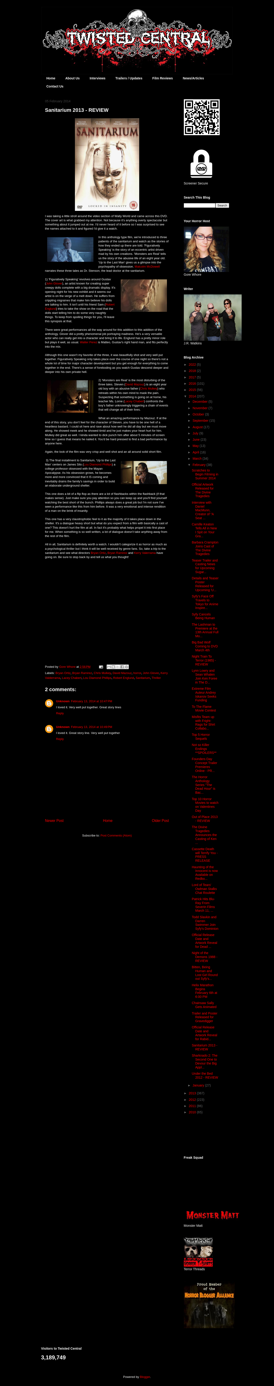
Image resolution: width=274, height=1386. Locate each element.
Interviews (97, 78)
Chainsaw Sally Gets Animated (204, 1005)
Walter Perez (88, 342)
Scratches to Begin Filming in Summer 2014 (205, 474)
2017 (193, 377)
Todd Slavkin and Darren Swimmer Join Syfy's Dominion (205, 922)
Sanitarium (143, 678)
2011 (193, 1106)
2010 (193, 1112)
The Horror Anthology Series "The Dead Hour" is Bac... (203, 784)
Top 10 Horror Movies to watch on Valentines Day (205, 804)
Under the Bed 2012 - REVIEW (205, 1075)
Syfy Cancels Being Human (203, 616)
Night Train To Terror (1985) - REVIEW (204, 660)
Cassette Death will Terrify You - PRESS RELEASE (205, 854)
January (199, 1085)
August (198, 427)
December (200, 401)
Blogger (145, 1377)
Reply (60, 713)
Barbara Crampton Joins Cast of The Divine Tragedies (205, 548)
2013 (193, 1093)
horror (137, 673)
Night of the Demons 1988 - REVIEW (204, 957)
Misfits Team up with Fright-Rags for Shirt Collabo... (203, 722)
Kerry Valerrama (145, 553)
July (196, 433)
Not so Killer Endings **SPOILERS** (204, 749)
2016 (193, 383)
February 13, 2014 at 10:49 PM (91, 727)
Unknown (63, 701)
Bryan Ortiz (98, 553)
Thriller (156, 678)
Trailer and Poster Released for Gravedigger (204, 1017)
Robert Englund (123, 678)
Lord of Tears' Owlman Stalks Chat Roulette (204, 889)
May (196, 446)
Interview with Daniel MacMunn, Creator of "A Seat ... (203, 510)
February (199, 465)
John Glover (54, 283)
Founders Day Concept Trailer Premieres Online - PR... (204, 764)
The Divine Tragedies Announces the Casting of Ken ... (204, 834)
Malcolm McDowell (147, 266)
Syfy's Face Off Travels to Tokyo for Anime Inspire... (205, 602)
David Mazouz (134, 384)
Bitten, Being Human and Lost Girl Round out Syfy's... (205, 972)
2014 (193, 396)
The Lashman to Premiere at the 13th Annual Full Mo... (205, 630)
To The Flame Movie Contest (204, 708)
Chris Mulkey (148, 388)
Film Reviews (162, 78)
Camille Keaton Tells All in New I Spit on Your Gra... (204, 530)
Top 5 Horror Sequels (201, 736)
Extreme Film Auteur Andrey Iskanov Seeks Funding (204, 694)
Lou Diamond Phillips (98, 464)
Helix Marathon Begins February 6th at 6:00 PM (204, 991)
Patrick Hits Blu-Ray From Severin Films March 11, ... (203, 904)
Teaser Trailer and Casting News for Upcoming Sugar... (205, 566)
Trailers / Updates (128, 78)
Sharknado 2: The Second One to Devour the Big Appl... (204, 1061)
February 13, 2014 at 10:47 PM (91, 701)
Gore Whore (67, 666)
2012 (193, 1100)
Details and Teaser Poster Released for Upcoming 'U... (205, 584)
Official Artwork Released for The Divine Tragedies (202, 490)
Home (50, 78)
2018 (193, 371)
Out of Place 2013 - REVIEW (205, 819)
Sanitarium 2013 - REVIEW (204, 1047)
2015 (193, 390)
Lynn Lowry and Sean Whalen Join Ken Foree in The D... (204, 676)
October (199, 414)
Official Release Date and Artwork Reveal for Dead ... (204, 940)
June (196, 439)
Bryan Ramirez (117, 553)
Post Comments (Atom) (116, 835)
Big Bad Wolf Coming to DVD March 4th (205, 646)
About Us (72, 78)
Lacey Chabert (134, 401)
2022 (193, 364)
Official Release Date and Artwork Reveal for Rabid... (204, 1033)
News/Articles (193, 78)
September (201, 420)
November (200, 408)
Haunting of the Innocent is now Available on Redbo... (205, 872)
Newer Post (54, 821)
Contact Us (55, 86)
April (196, 452)
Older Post (160, 821)
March (198, 458)
